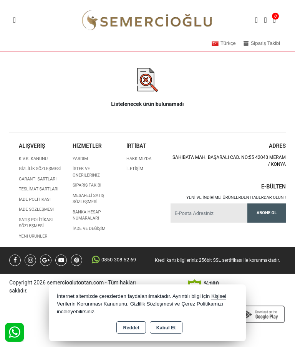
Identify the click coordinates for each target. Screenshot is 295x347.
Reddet (131, 327)
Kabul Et (166, 327)
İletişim (134, 168)
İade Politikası (35, 199)
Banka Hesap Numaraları (87, 215)
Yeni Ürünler (33, 236)
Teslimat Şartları (38, 189)
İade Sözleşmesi (36, 209)
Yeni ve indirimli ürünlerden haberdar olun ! (236, 197)
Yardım (80, 158)
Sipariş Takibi (87, 185)
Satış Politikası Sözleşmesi (36, 223)
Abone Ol (267, 212)
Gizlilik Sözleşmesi (40, 168)
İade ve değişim (89, 228)
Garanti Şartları (37, 179)
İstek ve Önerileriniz (86, 172)
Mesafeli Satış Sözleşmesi (88, 199)
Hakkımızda (138, 158)
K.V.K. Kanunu (33, 158)
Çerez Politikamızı (202, 304)
